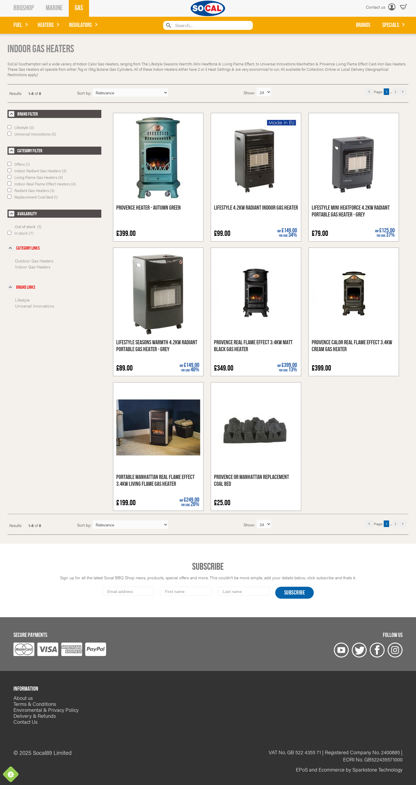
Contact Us (25, 721)
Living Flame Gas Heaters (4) (35, 177)
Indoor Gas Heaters (32, 267)
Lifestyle (22, 300)
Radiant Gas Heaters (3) (30, 190)
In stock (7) (20, 233)
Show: (250, 93)
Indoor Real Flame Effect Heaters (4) (41, 184)
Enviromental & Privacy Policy (46, 709)
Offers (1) (18, 164)
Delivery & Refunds (34, 715)
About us (23, 697)
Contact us (375, 7)
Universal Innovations (34, 306)
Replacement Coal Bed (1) (32, 197)
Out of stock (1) (28, 226)
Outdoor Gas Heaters (34, 261)
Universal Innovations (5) (31, 134)
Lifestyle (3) (20, 127)
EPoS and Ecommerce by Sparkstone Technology (349, 769)
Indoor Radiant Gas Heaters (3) (36, 170)
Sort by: (84, 93)
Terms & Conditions (34, 703)
